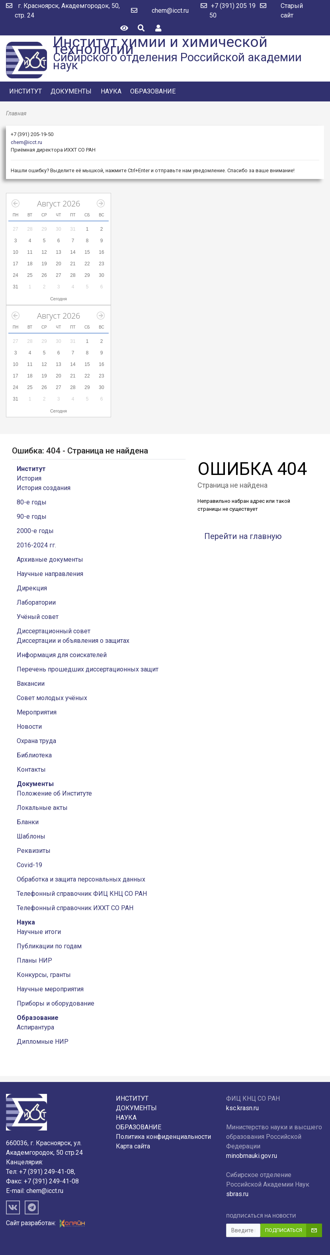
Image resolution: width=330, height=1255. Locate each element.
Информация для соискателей (62, 655)
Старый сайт (292, 10)
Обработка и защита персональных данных (81, 879)
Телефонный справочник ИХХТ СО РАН (75, 908)
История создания (43, 488)
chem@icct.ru (170, 10)
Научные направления (50, 574)
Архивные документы (50, 559)
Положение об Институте (54, 793)
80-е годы (32, 502)
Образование (153, 91)
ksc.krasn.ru (242, 1108)
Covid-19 (29, 865)
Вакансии (31, 683)
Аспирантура (35, 1027)
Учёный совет (38, 617)
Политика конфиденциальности (163, 1136)
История (29, 478)
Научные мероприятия (50, 989)
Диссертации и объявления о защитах (73, 640)
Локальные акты (42, 807)
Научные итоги (39, 932)
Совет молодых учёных (52, 698)
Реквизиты (34, 850)
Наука (111, 91)
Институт (25, 91)
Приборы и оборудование (55, 1003)
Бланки (28, 822)
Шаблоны (31, 836)
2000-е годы (35, 531)
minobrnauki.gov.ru (251, 1156)
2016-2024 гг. (36, 545)
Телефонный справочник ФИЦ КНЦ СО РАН (82, 893)
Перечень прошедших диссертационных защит (87, 669)
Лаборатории (36, 602)
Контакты (31, 769)
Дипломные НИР (42, 1041)
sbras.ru (237, 1194)
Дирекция (32, 588)
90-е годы (32, 516)
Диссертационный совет (53, 631)
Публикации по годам (49, 946)
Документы (71, 91)
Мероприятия (37, 712)
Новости (29, 726)
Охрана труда (36, 741)
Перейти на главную (243, 536)
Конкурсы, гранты (44, 975)
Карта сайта (133, 1146)
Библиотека (34, 755)
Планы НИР (34, 960)
